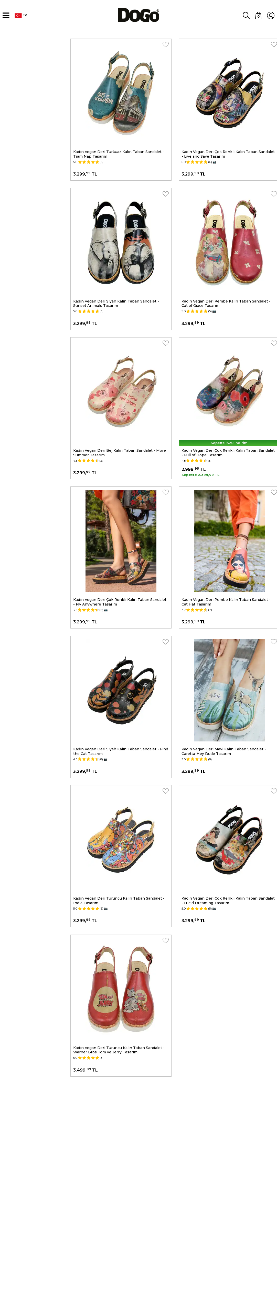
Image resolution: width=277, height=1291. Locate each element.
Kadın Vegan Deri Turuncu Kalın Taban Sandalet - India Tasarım (119, 854)
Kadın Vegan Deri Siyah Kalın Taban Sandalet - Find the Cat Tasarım (120, 713)
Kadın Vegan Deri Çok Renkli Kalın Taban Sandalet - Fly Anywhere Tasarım (120, 572)
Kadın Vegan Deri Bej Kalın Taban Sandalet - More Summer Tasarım (119, 430)
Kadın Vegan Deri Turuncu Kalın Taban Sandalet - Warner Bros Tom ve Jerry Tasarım (119, 996)
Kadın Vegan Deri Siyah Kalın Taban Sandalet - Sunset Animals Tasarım (116, 289)
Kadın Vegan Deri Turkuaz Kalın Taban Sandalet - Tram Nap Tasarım (118, 148)
